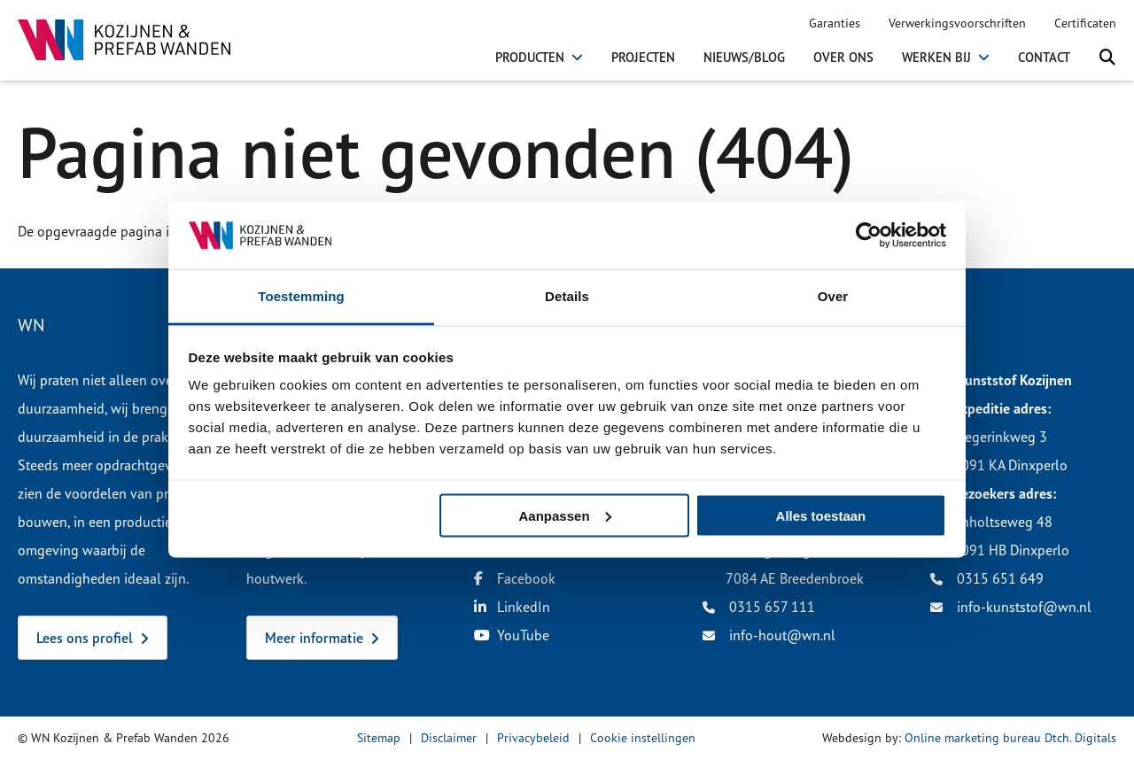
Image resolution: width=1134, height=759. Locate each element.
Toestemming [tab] (301, 296)
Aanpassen (565, 515)
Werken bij (936, 58)
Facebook (514, 578)
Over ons (843, 58)
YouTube (511, 635)
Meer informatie (314, 638)
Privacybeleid (533, 737)
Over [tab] (833, 296)
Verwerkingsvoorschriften (957, 22)
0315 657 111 (759, 607)
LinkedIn (512, 607)
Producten (529, 58)
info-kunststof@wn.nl (1010, 607)
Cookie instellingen (642, 737)
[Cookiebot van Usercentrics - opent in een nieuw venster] (868, 234)
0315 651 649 (987, 578)
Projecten (643, 58)
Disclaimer (449, 737)
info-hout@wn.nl (769, 635)
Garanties (834, 22)
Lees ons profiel (84, 638)
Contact (1044, 58)
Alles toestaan (821, 515)
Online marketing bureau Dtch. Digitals (1010, 737)
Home (33, 92)
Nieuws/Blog (744, 58)
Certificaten (1085, 22)
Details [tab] (567, 296)
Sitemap (378, 737)
